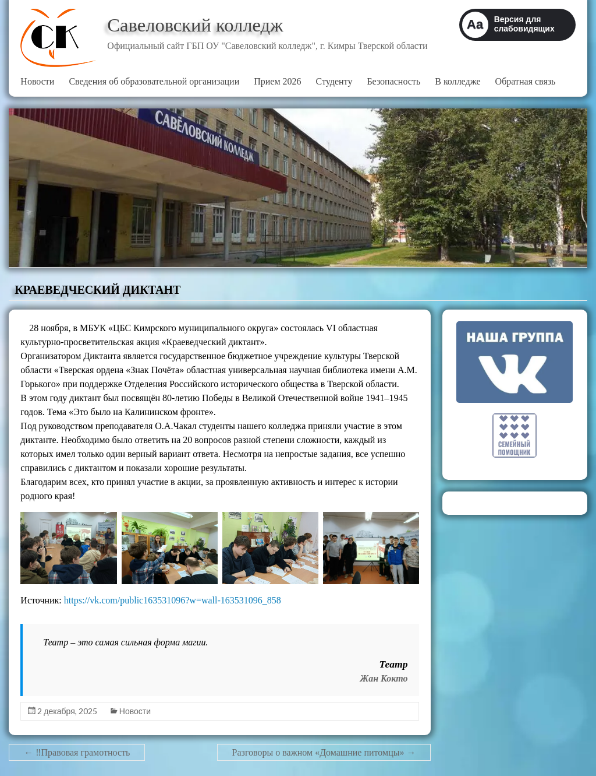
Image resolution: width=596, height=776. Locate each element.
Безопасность (393, 81)
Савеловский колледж (204, 25)
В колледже (457, 81)
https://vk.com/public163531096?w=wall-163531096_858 (172, 600)
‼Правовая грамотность (77, 752)
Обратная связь (525, 81)
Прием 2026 (277, 81)
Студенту (334, 81)
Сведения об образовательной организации (154, 81)
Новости (37, 81)
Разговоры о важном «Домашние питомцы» (324, 752)
